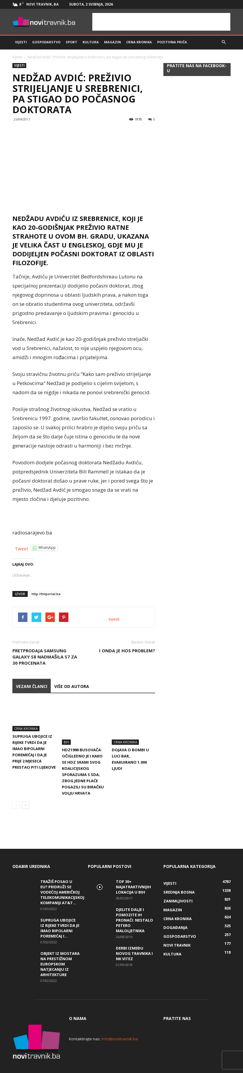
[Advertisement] (161, 22)
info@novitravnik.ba (119, 1025)
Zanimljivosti (178, 887)
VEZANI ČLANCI (31, 686)
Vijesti (21, 42)
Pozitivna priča (172, 42)
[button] (223, 42)
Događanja (175, 914)
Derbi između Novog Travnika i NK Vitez (134, 940)
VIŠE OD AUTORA (71, 686)
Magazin (112, 42)
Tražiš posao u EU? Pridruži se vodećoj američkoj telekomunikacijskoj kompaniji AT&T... (62, 878)
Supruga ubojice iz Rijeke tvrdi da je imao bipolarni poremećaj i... (59, 914)
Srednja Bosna (179, 878)
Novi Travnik (177, 931)
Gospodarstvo (46, 42)
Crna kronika (139, 42)
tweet (114, 619)
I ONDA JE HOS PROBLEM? (127, 650)
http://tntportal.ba (46, 594)
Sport (71, 42)
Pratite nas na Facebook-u (196, 68)
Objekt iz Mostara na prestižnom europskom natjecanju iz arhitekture (60, 950)
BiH (66, 728)
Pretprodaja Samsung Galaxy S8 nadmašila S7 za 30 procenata (44, 657)
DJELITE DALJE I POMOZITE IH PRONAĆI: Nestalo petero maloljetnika (134, 906)
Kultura (91, 42)
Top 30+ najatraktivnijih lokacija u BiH (133, 873)
